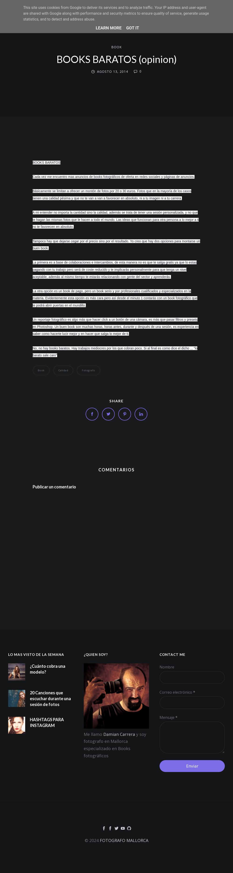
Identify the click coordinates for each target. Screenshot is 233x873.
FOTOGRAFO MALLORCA (124, 840)
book (116, 47)
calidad (63, 370)
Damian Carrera (119, 734)
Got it (132, 27)
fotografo (88, 370)
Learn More (109, 27)
